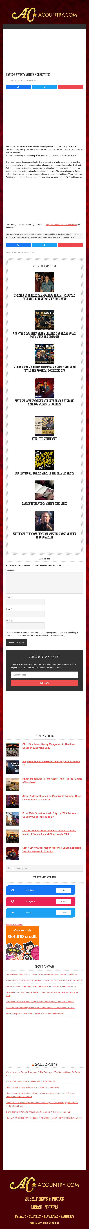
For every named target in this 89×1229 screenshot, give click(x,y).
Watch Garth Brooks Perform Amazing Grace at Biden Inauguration (44, 535)
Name (9, 597)
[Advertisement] (44, 52)
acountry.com (51, 1223)
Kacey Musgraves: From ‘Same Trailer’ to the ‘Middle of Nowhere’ (35, 1014)
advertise (51, 1216)
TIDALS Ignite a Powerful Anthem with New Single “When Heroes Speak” (38, 1112)
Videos (32, 253)
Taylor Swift (23, 253)
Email (9, 609)
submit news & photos (44, 1199)
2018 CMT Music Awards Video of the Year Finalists (44, 473)
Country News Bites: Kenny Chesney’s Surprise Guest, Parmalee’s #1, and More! (44, 335)
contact (35, 1216)
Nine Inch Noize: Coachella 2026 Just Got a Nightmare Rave (32, 1087)
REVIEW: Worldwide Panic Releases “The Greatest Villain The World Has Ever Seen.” (44, 1118)
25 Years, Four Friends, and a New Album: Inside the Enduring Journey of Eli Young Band (44, 297)
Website (9, 621)
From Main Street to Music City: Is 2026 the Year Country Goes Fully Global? (40, 1002)
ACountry (44, 16)
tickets (51, 1207)
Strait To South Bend (44, 439)
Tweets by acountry (14, 925)
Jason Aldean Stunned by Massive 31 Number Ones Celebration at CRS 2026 (40, 1007)
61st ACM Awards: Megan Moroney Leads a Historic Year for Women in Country (44, 402)
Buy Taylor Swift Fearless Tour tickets (61, 225)
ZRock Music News (46, 1064)
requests (67, 1216)
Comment (10, 571)
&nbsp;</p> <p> (41, 116)
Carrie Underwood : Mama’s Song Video (44, 504)
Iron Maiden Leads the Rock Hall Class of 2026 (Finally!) (30, 1081)
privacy (20, 1216)
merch (36, 1207)
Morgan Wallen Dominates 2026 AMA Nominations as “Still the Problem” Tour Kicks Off (44, 369)
